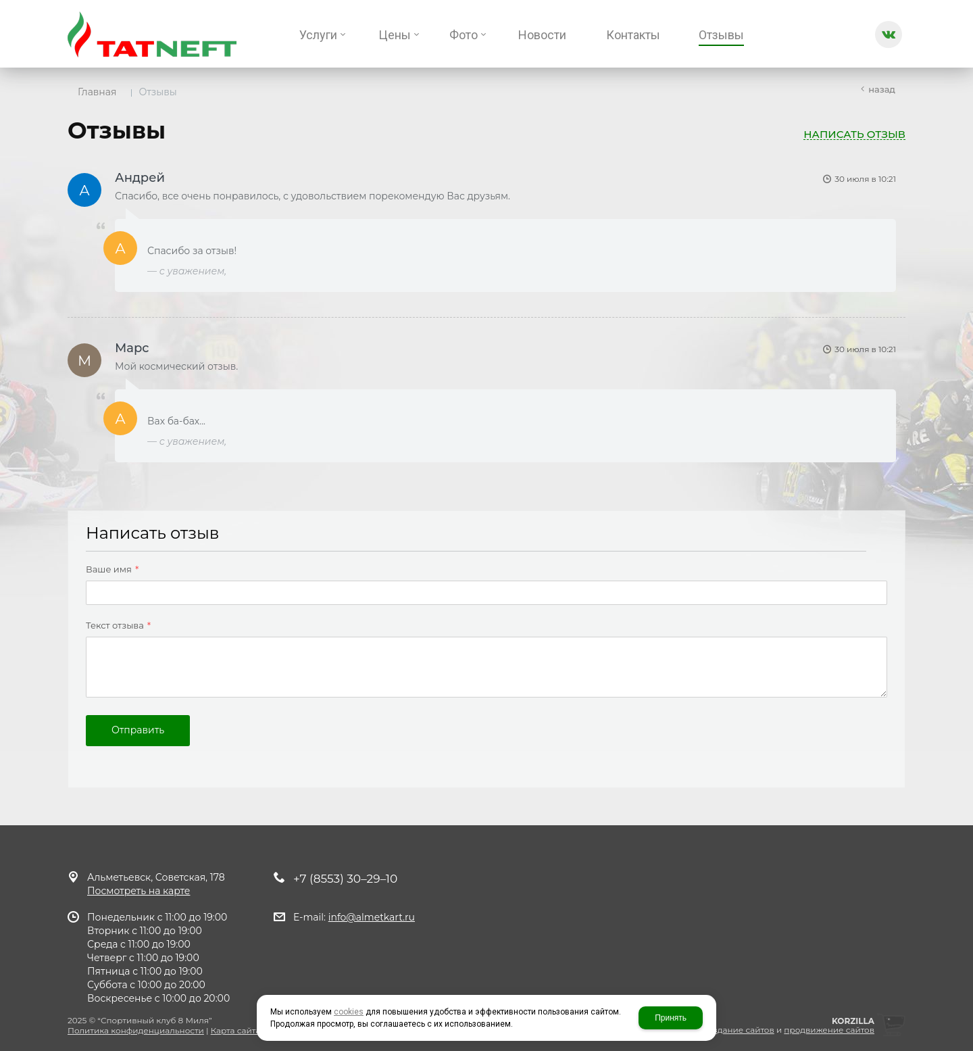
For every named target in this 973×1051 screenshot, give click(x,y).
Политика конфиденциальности (136, 1030)
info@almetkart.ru (371, 917)
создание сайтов (738, 1030)
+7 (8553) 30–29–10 (345, 878)
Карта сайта (236, 1030)
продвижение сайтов (829, 1030)
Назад (881, 89)
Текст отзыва (118, 626)
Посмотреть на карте (138, 891)
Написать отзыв (854, 134)
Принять (671, 1018)
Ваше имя (112, 570)
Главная (97, 92)
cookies (349, 1012)
